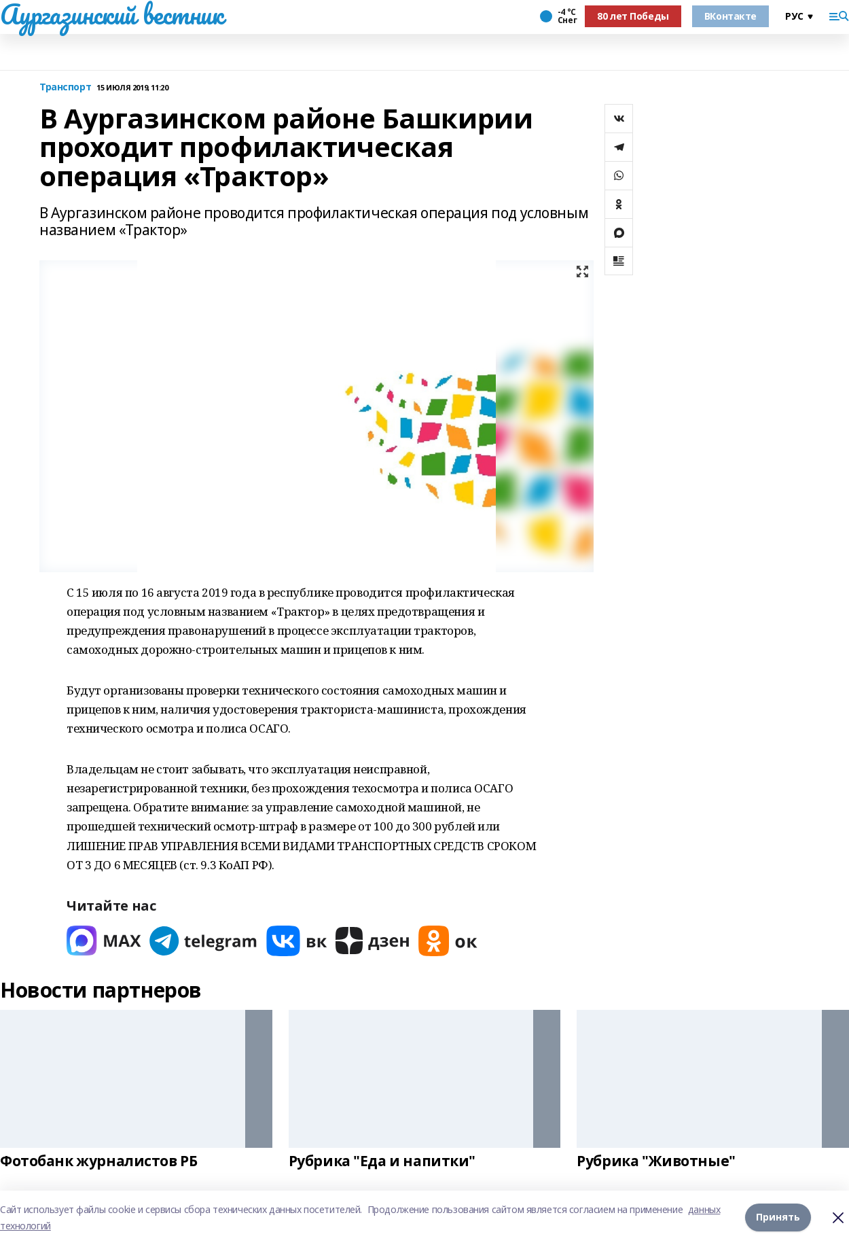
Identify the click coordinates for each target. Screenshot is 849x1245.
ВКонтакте (730, 16)
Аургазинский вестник (111, 14)
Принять (778, 1216)
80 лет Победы (633, 16)
